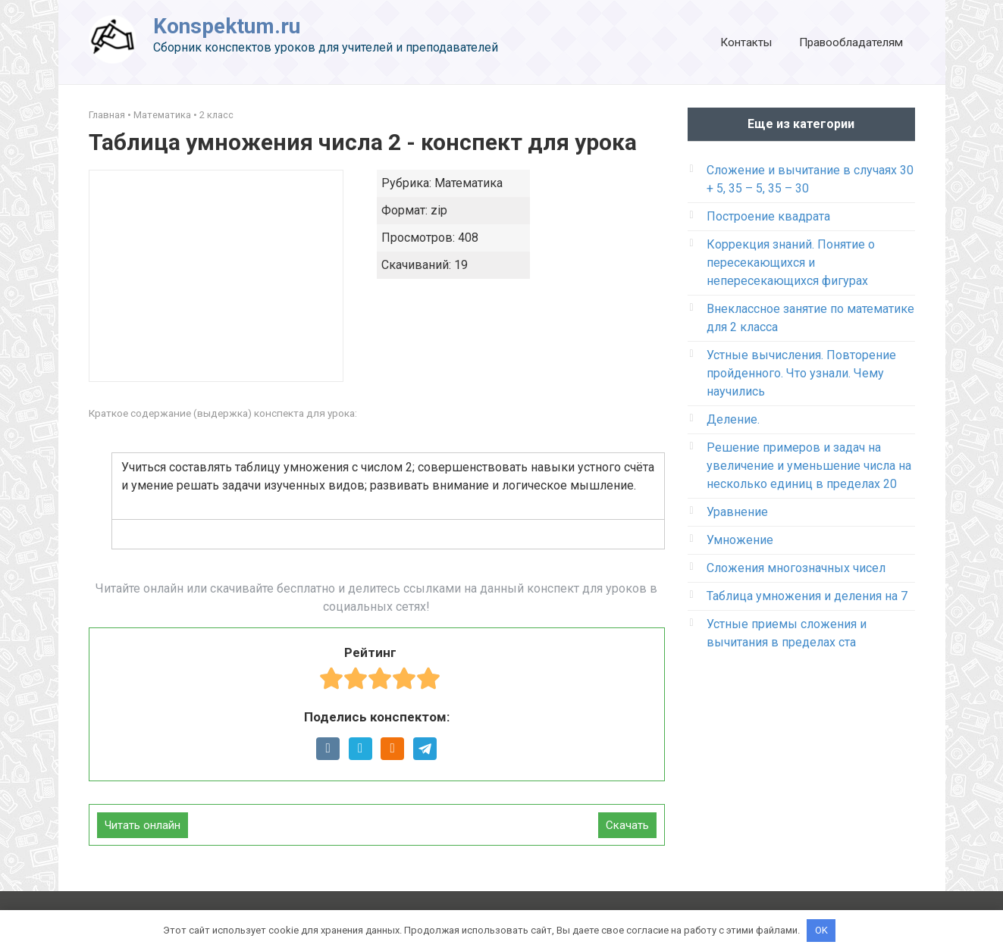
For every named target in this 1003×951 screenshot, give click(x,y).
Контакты (746, 42)
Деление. (733, 419)
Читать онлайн (142, 825)
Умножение (740, 540)
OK (821, 930)
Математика (162, 114)
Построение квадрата (768, 216)
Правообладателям (851, 42)
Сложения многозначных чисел (796, 568)
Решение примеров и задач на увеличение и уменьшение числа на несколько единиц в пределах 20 (809, 465)
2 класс (216, 114)
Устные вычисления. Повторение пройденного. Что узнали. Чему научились (801, 373)
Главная (107, 114)
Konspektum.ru (226, 26)
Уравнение (737, 512)
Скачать (627, 825)
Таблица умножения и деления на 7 (807, 596)
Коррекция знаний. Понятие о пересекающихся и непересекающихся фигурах (791, 262)
